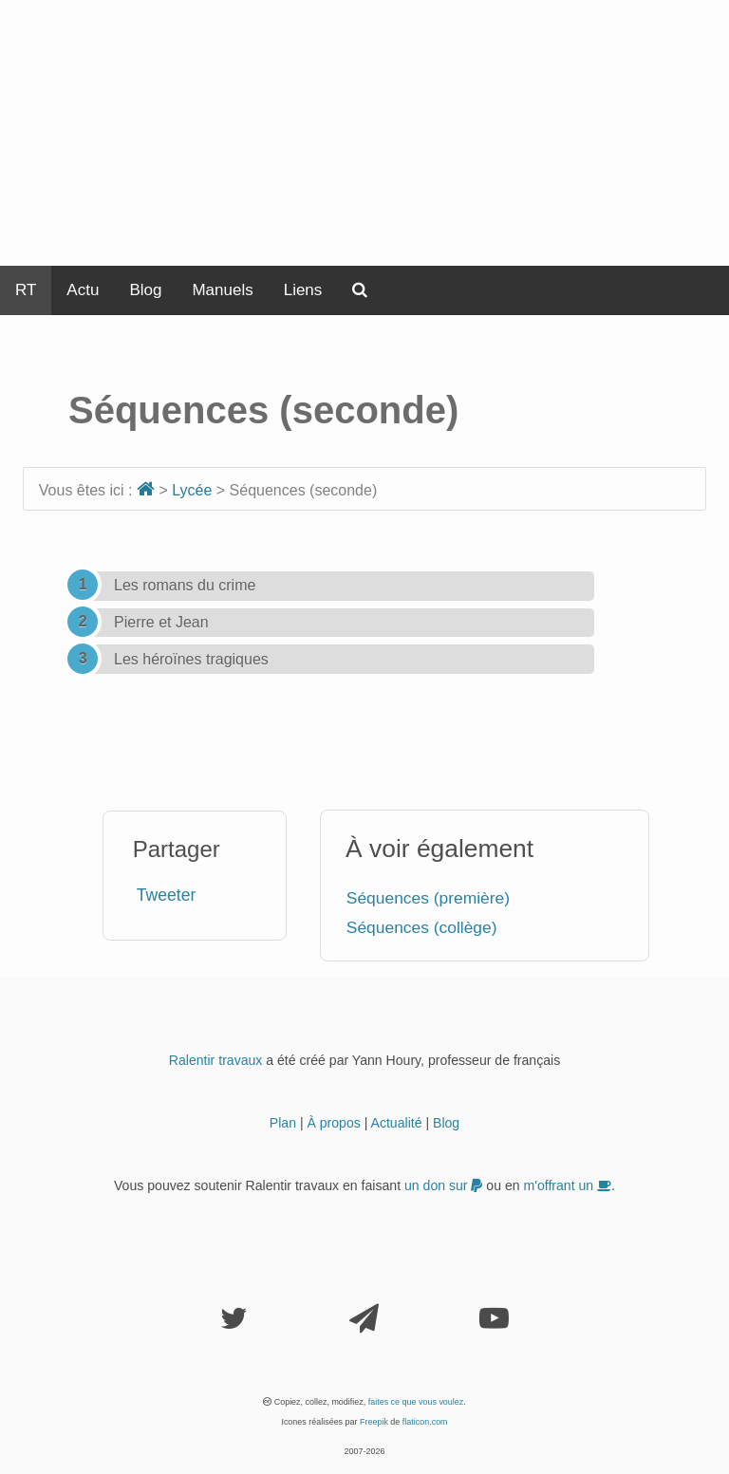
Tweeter (166, 895)
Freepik (374, 1422)
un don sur (443, 1185)
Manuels (222, 290)
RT (25, 290)
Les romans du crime (184, 585)
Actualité (396, 1122)
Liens (303, 290)
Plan (283, 1122)
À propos (333, 1122)
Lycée (192, 490)
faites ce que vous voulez (416, 1402)
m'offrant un (568, 1185)
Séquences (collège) (421, 927)
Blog (145, 290)
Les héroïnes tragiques (191, 659)
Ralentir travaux (216, 1060)
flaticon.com (425, 1422)
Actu (82, 290)
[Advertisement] (364, 133)
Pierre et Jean (161, 622)
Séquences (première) (428, 897)
